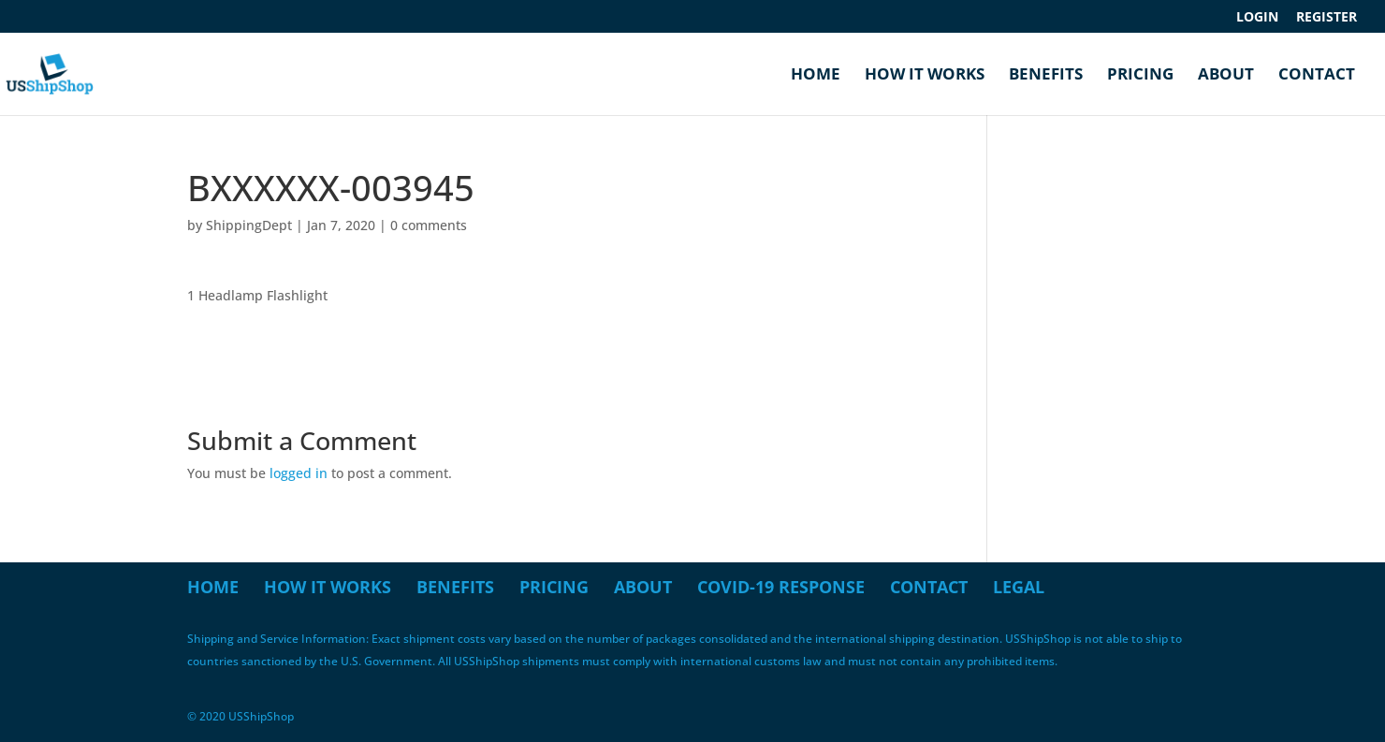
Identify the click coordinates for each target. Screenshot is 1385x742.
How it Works (924, 75)
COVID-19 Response (781, 586)
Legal (1018, 586)
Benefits (1046, 75)
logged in (299, 473)
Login (1257, 17)
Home (815, 75)
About (1226, 75)
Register (1326, 17)
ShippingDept (249, 225)
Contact (1316, 75)
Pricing (1140, 75)
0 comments (428, 225)
